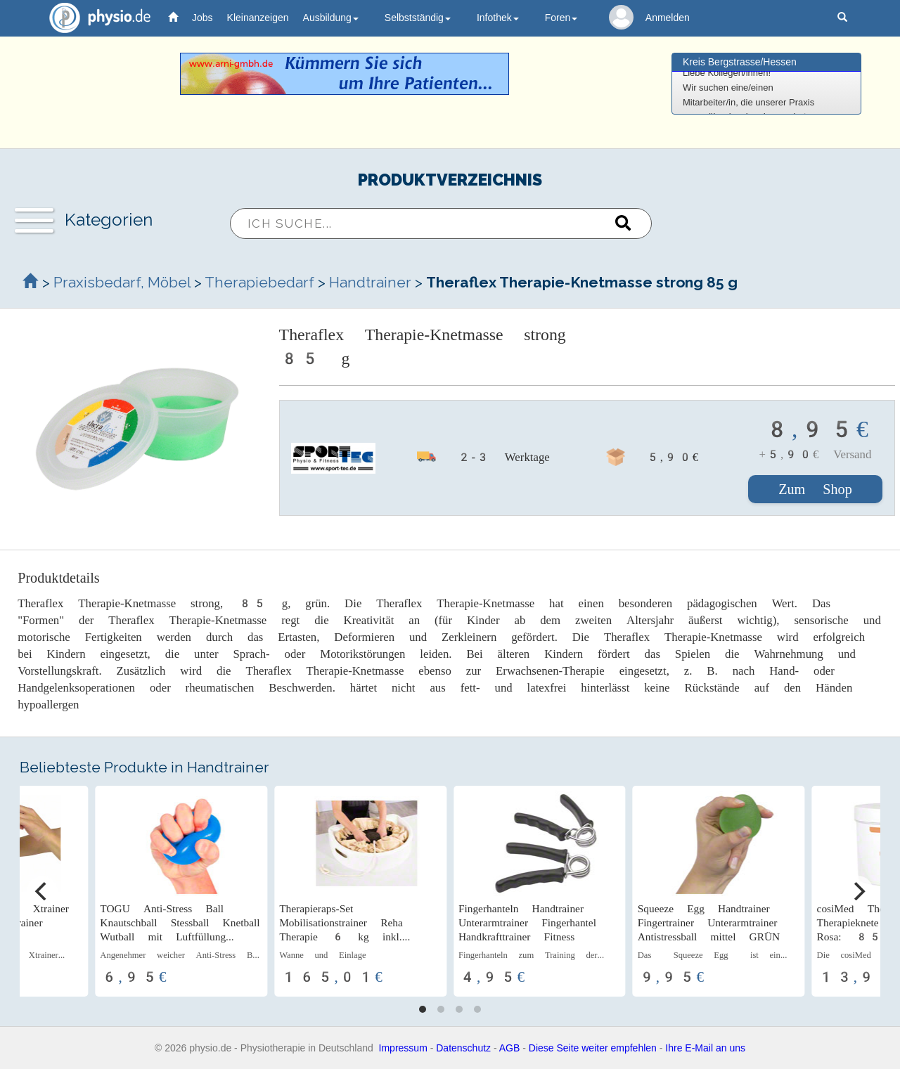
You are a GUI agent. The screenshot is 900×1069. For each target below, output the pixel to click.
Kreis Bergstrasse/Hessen (740, 61)
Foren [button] (561, 17)
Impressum (403, 1048)
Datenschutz (463, 1048)
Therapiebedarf (259, 282)
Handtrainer (370, 282)
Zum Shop (815, 489)
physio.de (94, 18)
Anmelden (667, 17)
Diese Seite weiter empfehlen (593, 1048)
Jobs (202, 17)
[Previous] (42, 891)
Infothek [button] (498, 17)
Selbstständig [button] (418, 17)
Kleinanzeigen (258, 17)
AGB (509, 1048)
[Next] (857, 891)
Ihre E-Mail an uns (705, 1048)
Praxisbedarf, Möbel (122, 282)
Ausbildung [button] (331, 17)
